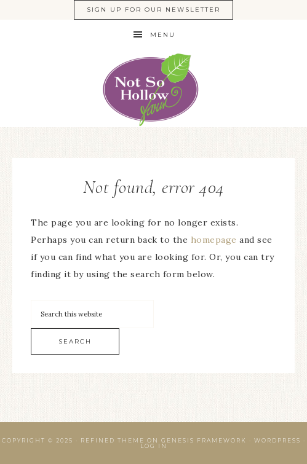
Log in (153, 445)
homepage (214, 239)
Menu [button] (162, 35)
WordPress (277, 440)
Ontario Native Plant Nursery (153, 88)
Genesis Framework (204, 440)
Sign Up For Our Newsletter (153, 10)
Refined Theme (113, 440)
